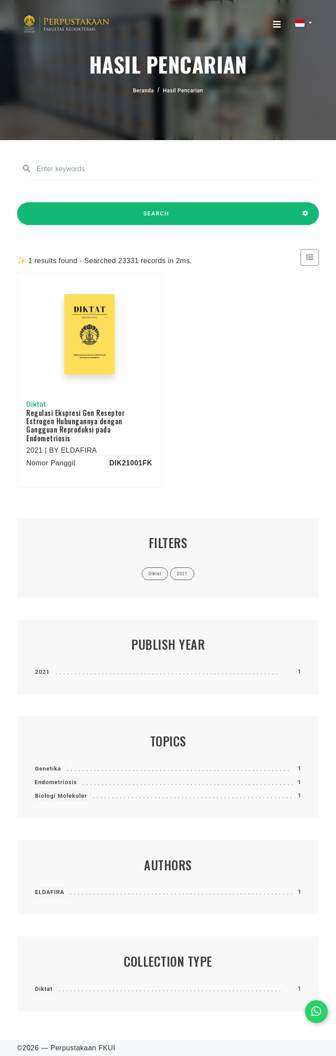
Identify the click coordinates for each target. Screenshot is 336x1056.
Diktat (43, 989)
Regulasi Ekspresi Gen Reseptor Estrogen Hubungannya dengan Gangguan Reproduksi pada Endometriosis (75, 426)
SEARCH (156, 217)
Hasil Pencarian (183, 91)
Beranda (143, 91)
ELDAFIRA (49, 892)
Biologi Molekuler (61, 795)
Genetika (48, 768)
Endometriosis (56, 782)
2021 (42, 672)
